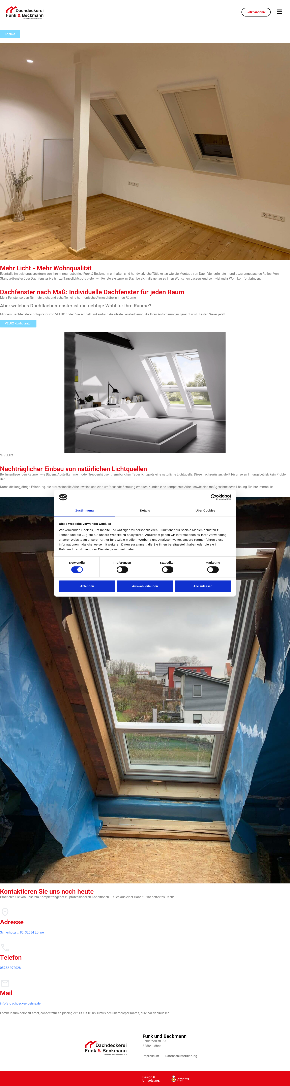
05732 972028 (10, 968)
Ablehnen (87, 586)
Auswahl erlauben (145, 586)
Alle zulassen (202, 586)
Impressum (151, 1056)
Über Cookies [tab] (205, 510)
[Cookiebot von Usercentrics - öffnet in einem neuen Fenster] (213, 497)
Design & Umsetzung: (151, 1078)
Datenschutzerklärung (181, 1056)
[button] (280, 12)
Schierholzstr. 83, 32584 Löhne (22, 932)
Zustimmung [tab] (85, 510)
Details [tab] (145, 510)
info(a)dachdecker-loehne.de (20, 1003)
